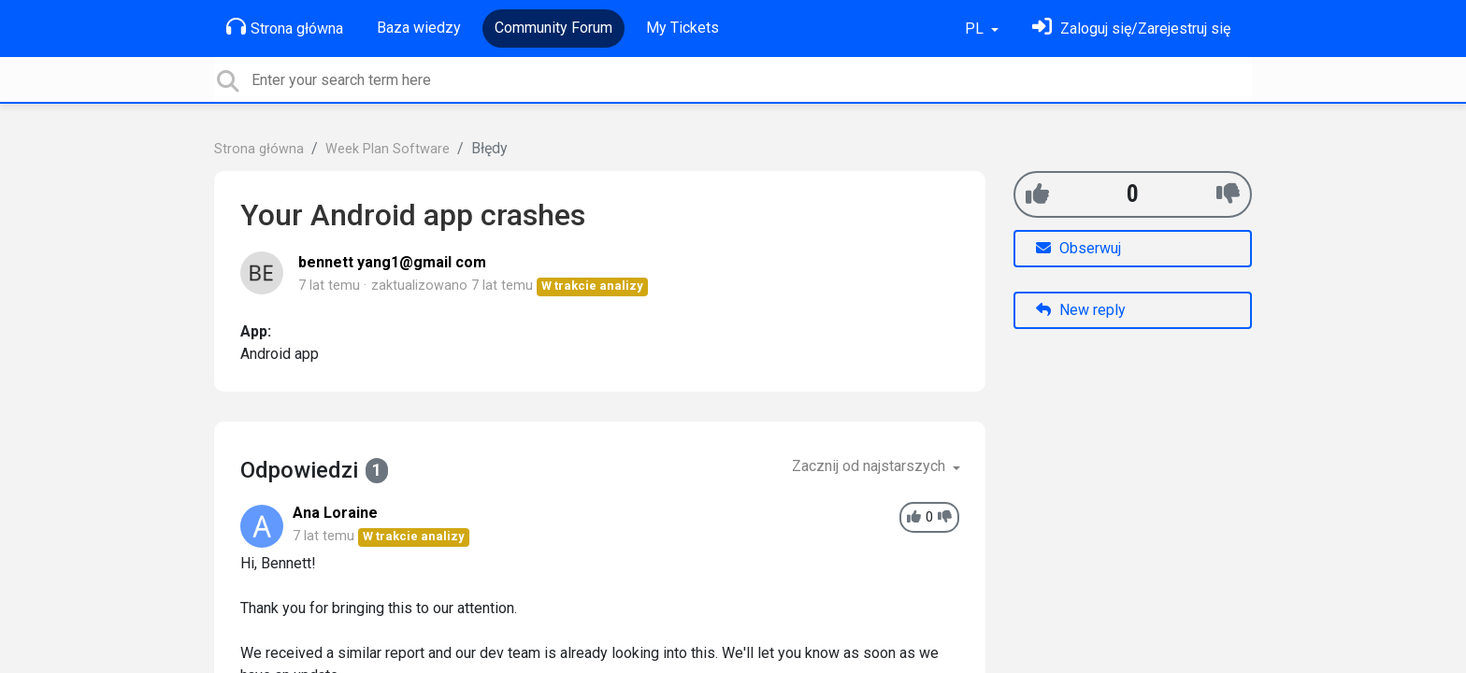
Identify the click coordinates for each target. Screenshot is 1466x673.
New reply (1081, 310)
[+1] (1037, 194)
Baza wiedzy (419, 27)
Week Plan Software (387, 149)
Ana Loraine (335, 513)
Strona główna (284, 27)
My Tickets (682, 27)
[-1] (1228, 194)
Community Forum (553, 27)
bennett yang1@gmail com (392, 262)
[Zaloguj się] (1131, 28)
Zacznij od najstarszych (870, 466)
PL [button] (976, 28)
